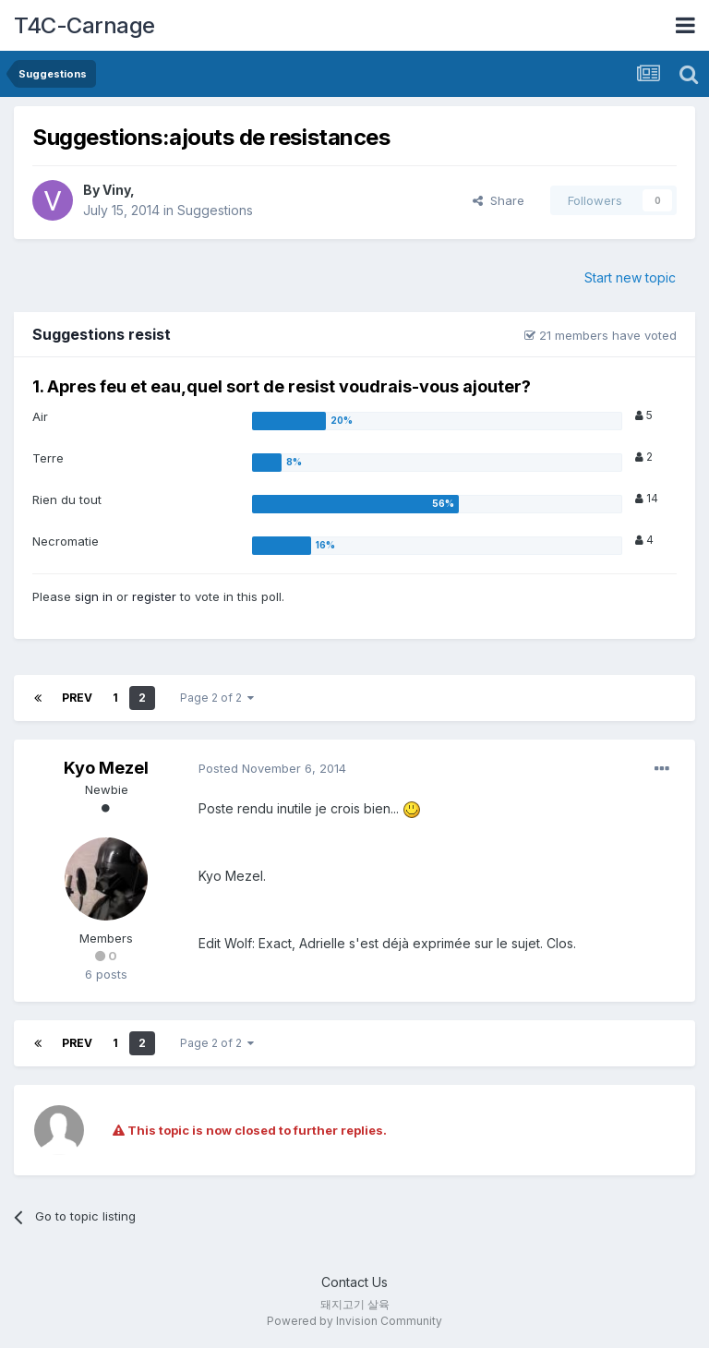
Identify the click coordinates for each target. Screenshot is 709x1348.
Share (498, 200)
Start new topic (630, 277)
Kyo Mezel (106, 767)
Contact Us (354, 1282)
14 (646, 498)
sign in (94, 596)
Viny (116, 190)
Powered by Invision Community (354, 1321)
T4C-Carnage (84, 25)
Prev (77, 697)
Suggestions (215, 210)
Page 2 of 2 (217, 697)
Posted (272, 768)
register (154, 596)
